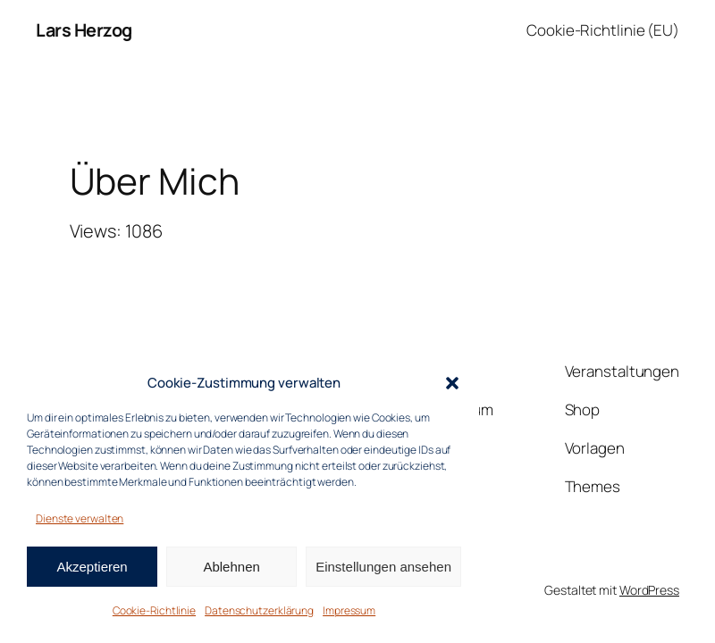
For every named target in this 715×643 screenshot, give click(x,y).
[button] (452, 383)
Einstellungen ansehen (383, 566)
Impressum (349, 610)
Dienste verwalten (79, 518)
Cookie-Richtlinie (154, 610)
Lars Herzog (84, 30)
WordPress (649, 589)
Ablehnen (231, 566)
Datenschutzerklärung (259, 610)
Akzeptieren (91, 566)
